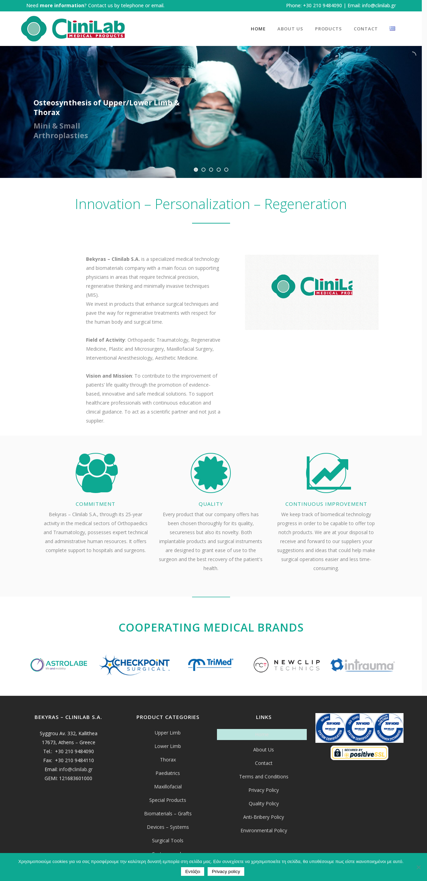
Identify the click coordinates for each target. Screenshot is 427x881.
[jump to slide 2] (203, 170)
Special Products (167, 800)
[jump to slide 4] (219, 170)
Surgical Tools (167, 840)
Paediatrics (167, 773)
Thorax (168, 759)
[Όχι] (418, 867)
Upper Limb (168, 732)
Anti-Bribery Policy (263, 817)
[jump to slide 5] (226, 170)
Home (262, 734)
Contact (264, 763)
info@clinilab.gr (379, 5)
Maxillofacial (168, 786)
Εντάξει (192, 871)
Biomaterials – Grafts (168, 813)
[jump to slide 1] (196, 170)
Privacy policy (226, 871)
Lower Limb (167, 746)
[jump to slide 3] (211, 170)
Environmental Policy (263, 830)
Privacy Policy (263, 790)
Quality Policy (264, 803)
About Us (263, 749)
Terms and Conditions (263, 776)
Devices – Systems (168, 827)
